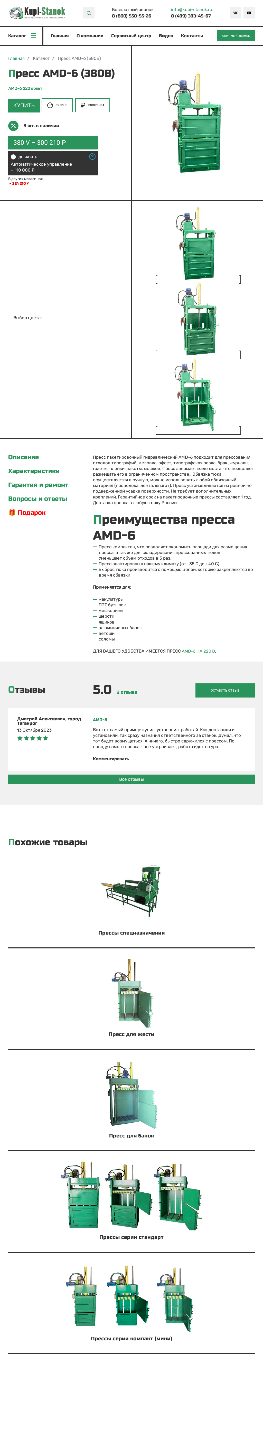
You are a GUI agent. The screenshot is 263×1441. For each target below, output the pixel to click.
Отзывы (26, 690)
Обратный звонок (236, 36)
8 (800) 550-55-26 (131, 16)
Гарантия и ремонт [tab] (38, 486)
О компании (90, 36)
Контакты (193, 36)
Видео (166, 36)
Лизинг (57, 106)
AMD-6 (100, 719)
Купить (23, 106)
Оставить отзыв (229, 690)
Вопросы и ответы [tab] (37, 500)
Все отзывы (131, 778)
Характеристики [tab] (34, 472)
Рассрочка (92, 106)
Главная (60, 36)
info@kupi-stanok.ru (191, 9)
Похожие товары (48, 841)
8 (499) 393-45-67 (191, 16)
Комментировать (112, 758)
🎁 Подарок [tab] (26, 514)
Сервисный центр (132, 36)
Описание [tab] (23, 458)
